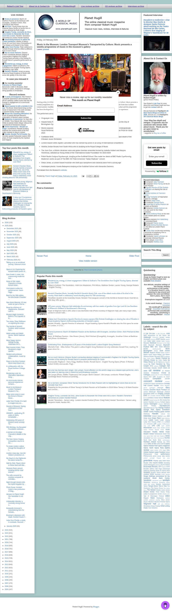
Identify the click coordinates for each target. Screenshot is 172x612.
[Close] (118, 93)
